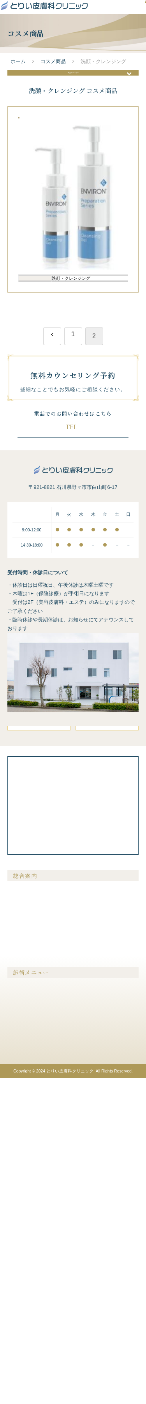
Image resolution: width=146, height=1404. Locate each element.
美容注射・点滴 (93, 1285)
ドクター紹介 (25, 1210)
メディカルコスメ (95, 1341)
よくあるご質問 (27, 1221)
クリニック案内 (27, 1233)
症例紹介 (20, 1199)
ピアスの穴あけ (93, 1307)
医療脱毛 (20, 1285)
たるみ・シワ (25, 1318)
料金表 (84, 1188)
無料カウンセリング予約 (73, 705)
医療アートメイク (30, 1350)
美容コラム (88, 1199)
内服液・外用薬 (93, 1329)
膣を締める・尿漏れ (98, 1296)
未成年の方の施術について (39, 1244)
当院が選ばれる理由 (32, 1188)
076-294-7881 (80, 685)
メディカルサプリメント (102, 1318)
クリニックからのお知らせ (105, 1210)
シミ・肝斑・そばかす (34, 1307)
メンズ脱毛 (23, 1296)
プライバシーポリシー (100, 1233)
